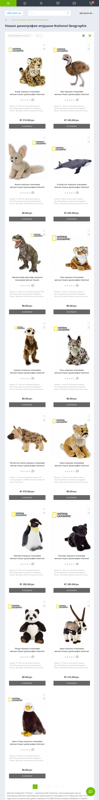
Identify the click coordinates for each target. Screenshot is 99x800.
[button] (41, 3)
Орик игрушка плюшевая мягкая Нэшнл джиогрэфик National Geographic (72, 651)
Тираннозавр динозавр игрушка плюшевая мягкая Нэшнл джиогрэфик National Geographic (27, 280)
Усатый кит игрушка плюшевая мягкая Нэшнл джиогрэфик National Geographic (72, 187)
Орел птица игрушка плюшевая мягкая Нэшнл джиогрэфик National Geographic (27, 744)
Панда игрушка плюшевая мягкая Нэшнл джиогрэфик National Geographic (27, 651)
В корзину (27, 126)
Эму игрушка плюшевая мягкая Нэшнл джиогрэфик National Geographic (72, 94)
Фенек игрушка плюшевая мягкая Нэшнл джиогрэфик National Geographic (27, 187)
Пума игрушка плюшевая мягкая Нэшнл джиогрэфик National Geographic (72, 466)
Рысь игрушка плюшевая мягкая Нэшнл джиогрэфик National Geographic (72, 373)
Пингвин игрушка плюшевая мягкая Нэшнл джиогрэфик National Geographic (27, 558)
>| (63, 787)
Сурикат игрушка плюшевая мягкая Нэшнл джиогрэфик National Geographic (27, 373)
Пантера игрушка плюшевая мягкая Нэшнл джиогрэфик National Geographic (72, 558)
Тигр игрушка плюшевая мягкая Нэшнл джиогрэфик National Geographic (72, 280)
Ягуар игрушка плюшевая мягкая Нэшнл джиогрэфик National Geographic (27, 94)
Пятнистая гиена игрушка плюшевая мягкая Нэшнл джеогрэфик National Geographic (27, 466)
